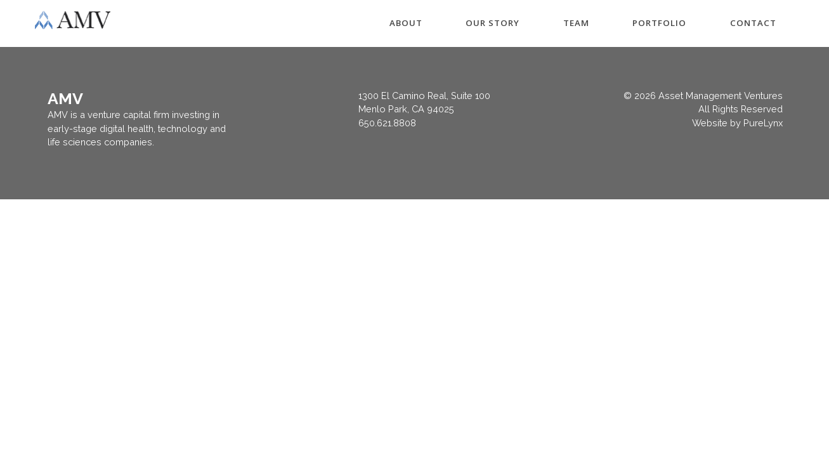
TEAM (576, 23)
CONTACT (753, 23)
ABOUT (405, 23)
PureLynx (763, 122)
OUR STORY (492, 23)
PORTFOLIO (659, 23)
